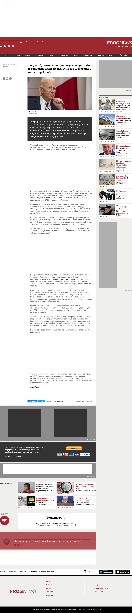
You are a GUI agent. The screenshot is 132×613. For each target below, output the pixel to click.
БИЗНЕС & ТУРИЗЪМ (105, 55)
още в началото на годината (123, 166)
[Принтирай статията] (10, 78)
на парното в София (123, 134)
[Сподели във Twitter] (7, 78)
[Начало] (1, 46)
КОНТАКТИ (12, 572)
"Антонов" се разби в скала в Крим (122, 211)
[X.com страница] (9, 46)
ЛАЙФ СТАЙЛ (122, 55)
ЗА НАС (2, 572)
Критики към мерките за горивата (122, 195)
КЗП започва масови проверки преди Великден (122, 180)
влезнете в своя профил (46, 525)
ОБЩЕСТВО (52, 55)
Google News (88, 401)
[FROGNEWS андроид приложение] (106, 572)
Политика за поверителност (42, 572)
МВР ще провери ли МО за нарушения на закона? (123, 106)
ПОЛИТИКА (65, 55)
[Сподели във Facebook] (4, 78)
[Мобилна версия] (91, 572)
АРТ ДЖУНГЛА (88, 55)
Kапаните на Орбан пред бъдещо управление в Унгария (123, 151)
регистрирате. (71, 525)
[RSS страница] (13, 46)
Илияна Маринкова (57, 401)
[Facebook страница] (5, 46)
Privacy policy (64, 609)
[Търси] (21, 42)
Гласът (49, 585)
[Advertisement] (66, 19)
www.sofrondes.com (89, 609)
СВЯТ (76, 55)
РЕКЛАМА (23, 572)
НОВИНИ (8, 55)
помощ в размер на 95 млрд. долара (67, 279)
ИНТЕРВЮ (39, 55)
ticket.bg (98, 609)
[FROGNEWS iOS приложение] (122, 572)
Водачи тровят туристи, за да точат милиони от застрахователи (123, 121)
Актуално (50, 592)
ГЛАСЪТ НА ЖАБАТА (23, 55)
